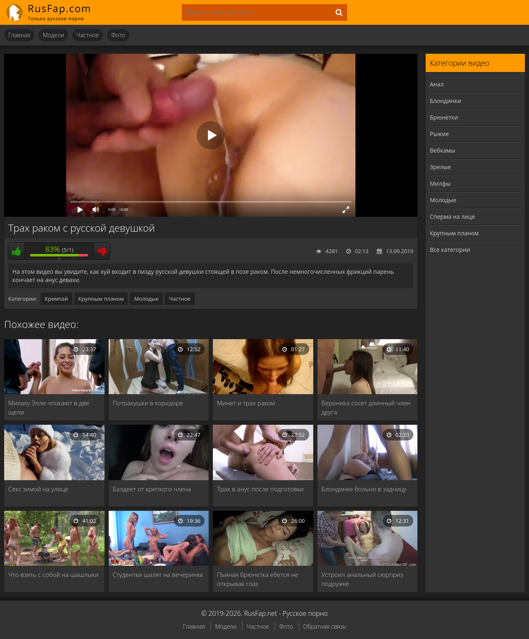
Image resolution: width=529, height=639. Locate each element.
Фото (118, 35)
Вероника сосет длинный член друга (366, 407)
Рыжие (439, 134)
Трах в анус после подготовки (260, 489)
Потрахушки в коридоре (148, 403)
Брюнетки (444, 117)
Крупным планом (101, 298)
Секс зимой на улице (38, 489)
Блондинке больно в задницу (364, 489)
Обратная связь (324, 626)
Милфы (440, 183)
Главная (19, 35)
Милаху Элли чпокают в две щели (48, 407)
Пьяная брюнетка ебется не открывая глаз (257, 579)
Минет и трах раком (246, 403)
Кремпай (56, 298)
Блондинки (445, 101)
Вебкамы (442, 150)
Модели (53, 35)
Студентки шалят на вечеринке (158, 574)
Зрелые (440, 167)
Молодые (146, 298)
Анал (437, 84)
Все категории (450, 250)
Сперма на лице (452, 216)
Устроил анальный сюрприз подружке (362, 579)
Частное (87, 35)
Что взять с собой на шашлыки (53, 574)
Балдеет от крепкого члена (152, 489)
